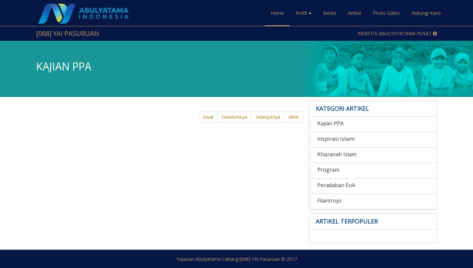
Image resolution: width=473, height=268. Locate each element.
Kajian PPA (330, 123)
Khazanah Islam (336, 154)
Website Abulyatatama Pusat (397, 33)
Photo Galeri (386, 13)
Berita (329, 13)
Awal (208, 117)
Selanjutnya (268, 117)
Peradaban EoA (336, 185)
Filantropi (329, 200)
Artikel (354, 13)
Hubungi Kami (426, 13)
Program (328, 169)
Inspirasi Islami (335, 138)
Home (277, 13)
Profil (303, 13)
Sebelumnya (234, 117)
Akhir (293, 117)
